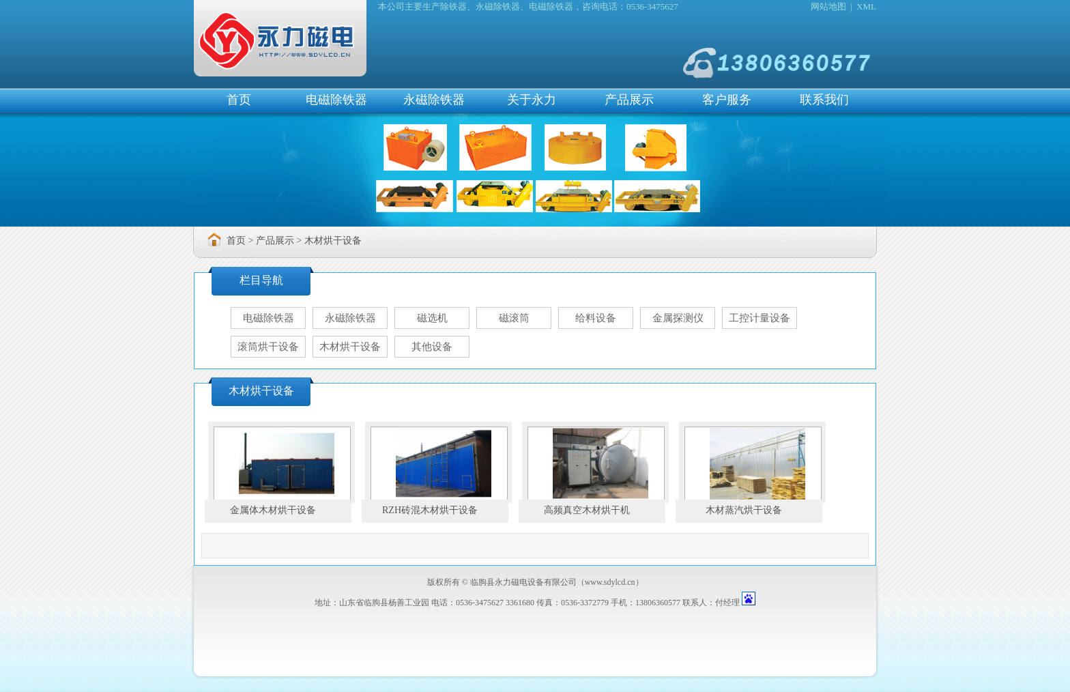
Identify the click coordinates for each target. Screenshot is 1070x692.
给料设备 (595, 318)
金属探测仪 (678, 318)
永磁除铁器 (434, 99)
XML (866, 6)
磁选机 (432, 318)
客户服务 (726, 99)
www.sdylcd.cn (610, 582)
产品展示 (629, 99)
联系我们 (824, 99)
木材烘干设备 (333, 240)
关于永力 (531, 99)
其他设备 (431, 346)
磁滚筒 (514, 318)
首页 (239, 99)
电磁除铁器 (336, 99)
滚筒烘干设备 (268, 346)
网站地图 (828, 6)
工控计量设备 (759, 318)
